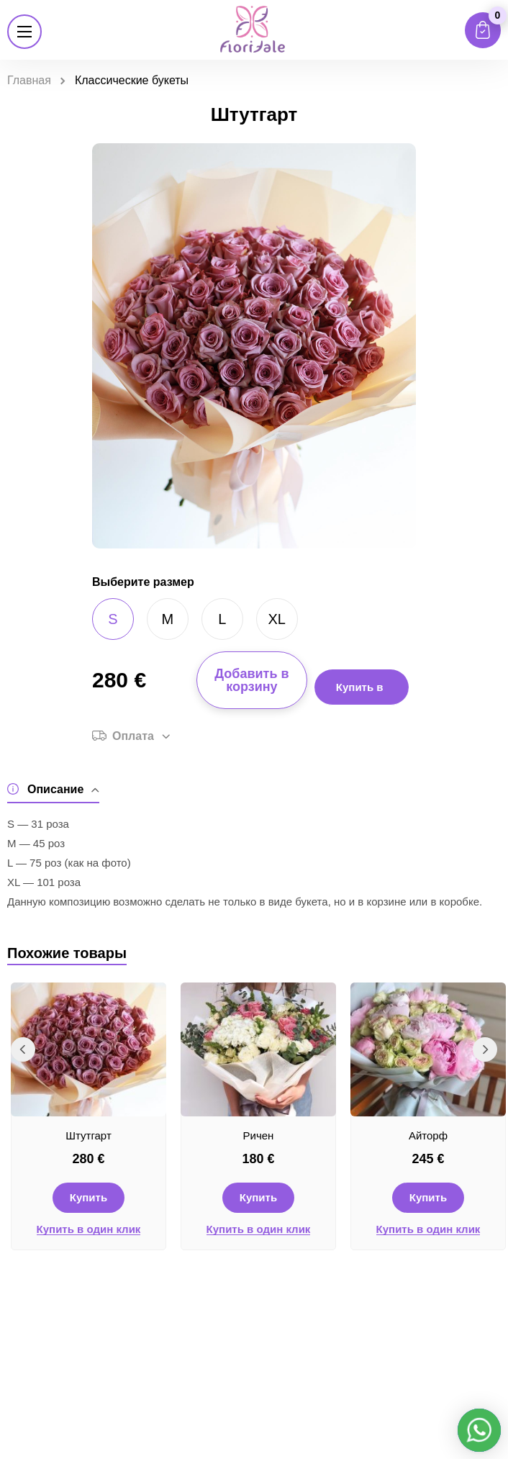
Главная (29, 80)
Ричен (258, 1135)
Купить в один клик (89, 1229)
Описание (53, 789)
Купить (88, 1197)
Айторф (428, 1135)
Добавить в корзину (251, 680)
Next (485, 1049)
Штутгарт (88, 1135)
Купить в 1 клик (360, 693)
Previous (23, 1049)
